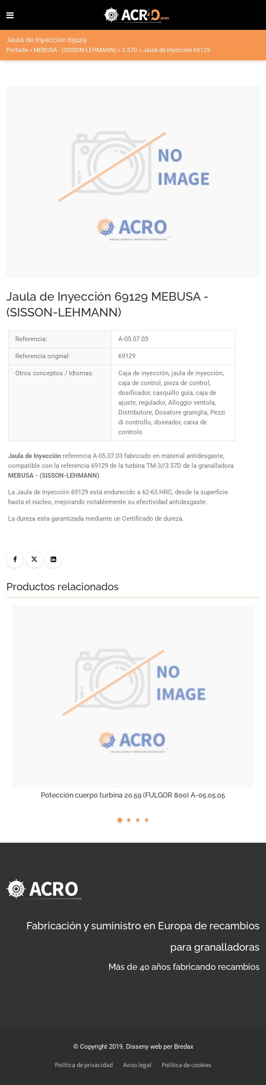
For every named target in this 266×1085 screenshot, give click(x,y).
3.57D (129, 49)
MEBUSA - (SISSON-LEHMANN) (75, 49)
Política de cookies (186, 1065)
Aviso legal (137, 1065)
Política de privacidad (84, 1065)
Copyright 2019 (101, 1046)
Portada (17, 49)
